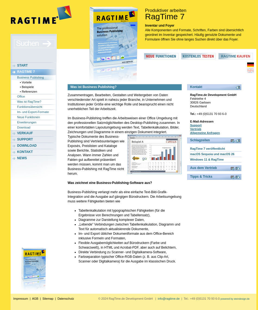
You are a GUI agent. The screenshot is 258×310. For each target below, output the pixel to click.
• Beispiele (27, 87)
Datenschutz (66, 298)
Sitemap (47, 298)
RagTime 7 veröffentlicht (207, 148)
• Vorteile (26, 82)
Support (25, 139)
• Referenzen (28, 91)
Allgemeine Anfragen (205, 132)
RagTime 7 (26, 72)
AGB (35, 298)
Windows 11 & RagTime (207, 159)
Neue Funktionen (28, 117)
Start (22, 65)
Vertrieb (195, 129)
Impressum (20, 298)
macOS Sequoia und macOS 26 (212, 154)
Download (23, 127)
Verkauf (25, 133)
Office (21, 96)
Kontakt (25, 152)
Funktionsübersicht (29, 106)
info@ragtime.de (169, 298)
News (22, 158)
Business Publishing (30, 77)
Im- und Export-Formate (33, 112)
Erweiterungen (26, 122)
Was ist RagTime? (29, 101)
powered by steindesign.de (235, 299)
